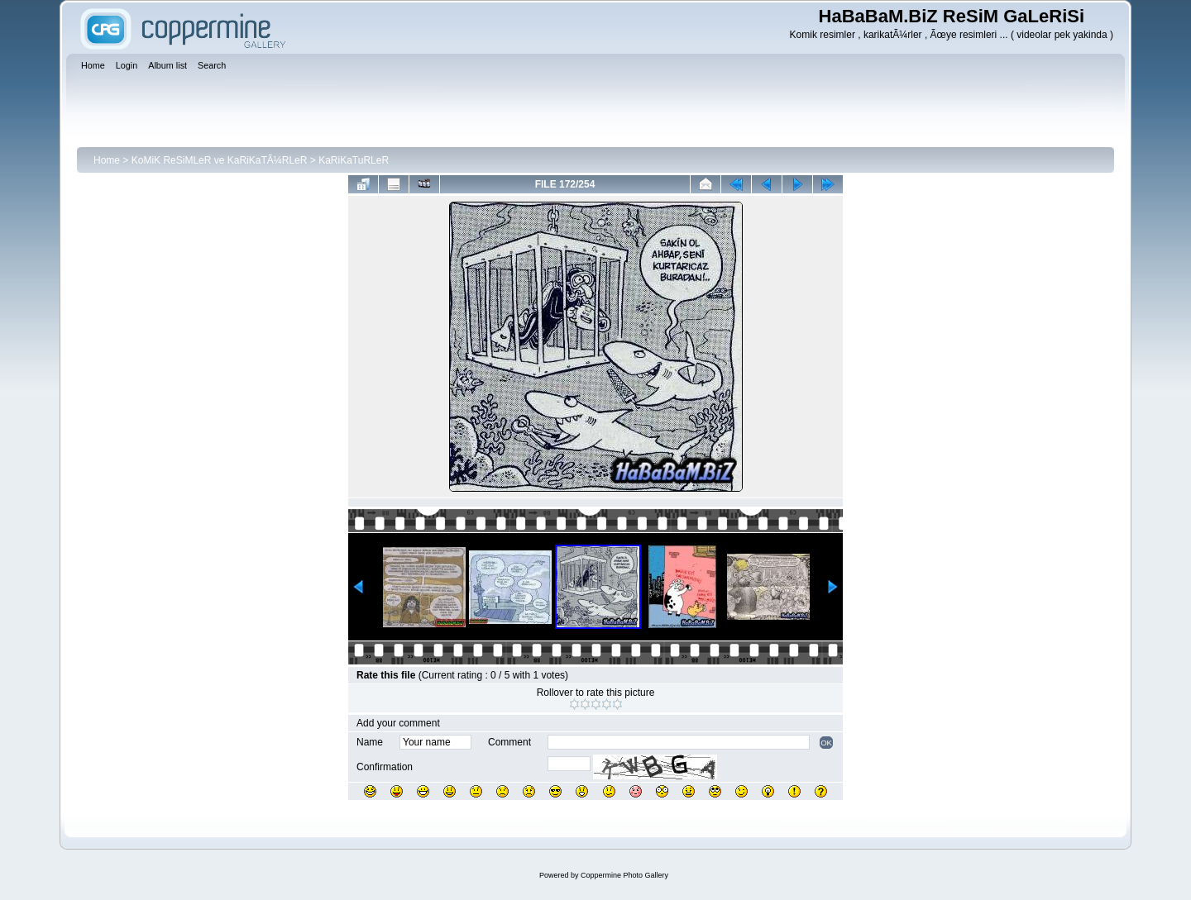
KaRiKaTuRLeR (353, 160)
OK (826, 742)
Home (106, 160)
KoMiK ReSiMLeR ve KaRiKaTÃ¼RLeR (220, 160)
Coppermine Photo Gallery (624, 875)
